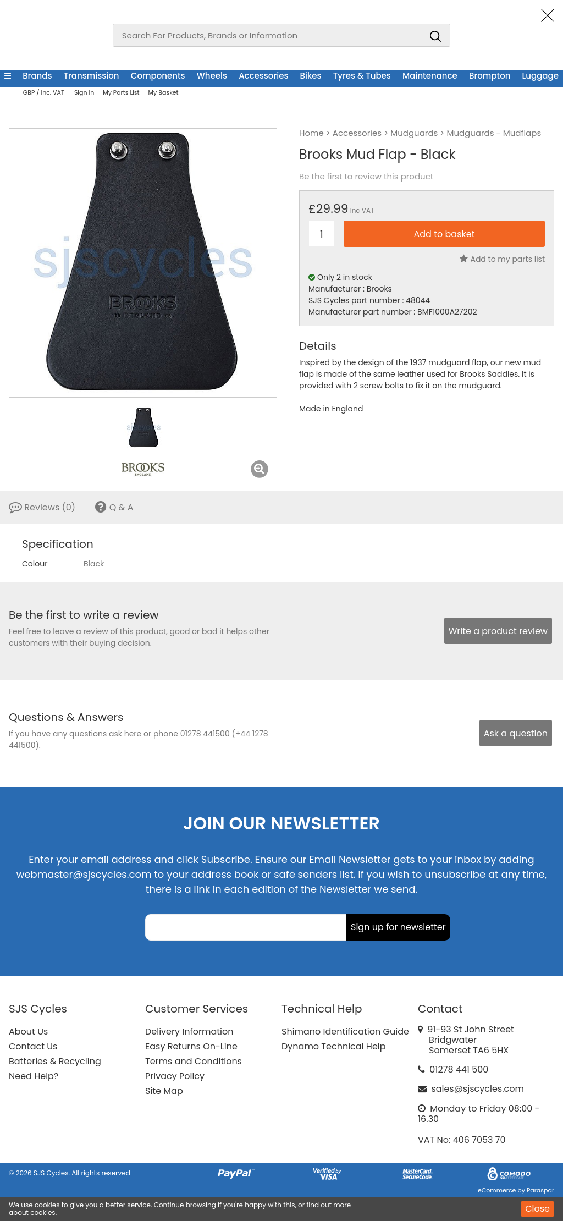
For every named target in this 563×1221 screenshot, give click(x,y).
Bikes (311, 75)
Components (158, 75)
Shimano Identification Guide (345, 1031)
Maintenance (429, 75)
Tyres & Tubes (362, 75)
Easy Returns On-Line (191, 1046)
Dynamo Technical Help (334, 1046)
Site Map (164, 1091)
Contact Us (33, 1046)
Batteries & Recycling (55, 1061)
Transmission (91, 75)
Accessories (263, 75)
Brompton (489, 75)
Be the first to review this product (366, 177)
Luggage (540, 75)
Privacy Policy (175, 1076)
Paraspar (540, 1190)
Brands (37, 75)
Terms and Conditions (193, 1061)
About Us (28, 1031)
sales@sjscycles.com (477, 1088)
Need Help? (33, 1076)
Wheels (212, 75)
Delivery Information (189, 1031)
